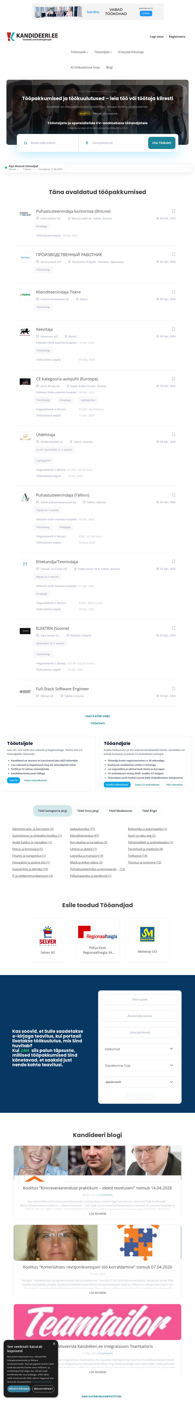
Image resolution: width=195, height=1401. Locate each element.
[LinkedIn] (39, 1324)
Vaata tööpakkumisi (116, 1352)
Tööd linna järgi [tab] (88, 809)
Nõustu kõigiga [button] (19, 1388)
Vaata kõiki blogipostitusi (100, 1234)
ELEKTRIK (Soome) (52, 628)
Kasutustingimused (156, 1346)
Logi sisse (156, 36)
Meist (148, 1332)
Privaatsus (130, 1383)
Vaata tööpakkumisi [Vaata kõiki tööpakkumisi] (35, 780)
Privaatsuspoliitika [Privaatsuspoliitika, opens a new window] (42, 1381)
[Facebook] (16, 1324)
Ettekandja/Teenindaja (57, 561)
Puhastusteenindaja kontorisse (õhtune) (73, 211)
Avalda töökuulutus (117, 784)
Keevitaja (44, 329)
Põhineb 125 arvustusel (97, 113)
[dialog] (31, 1368)
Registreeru (177, 36)
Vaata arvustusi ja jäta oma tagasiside (159, 1370)
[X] (23, 1324)
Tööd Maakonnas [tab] (121, 809)
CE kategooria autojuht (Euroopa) (67, 378)
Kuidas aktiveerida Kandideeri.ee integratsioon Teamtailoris (154, 1192)
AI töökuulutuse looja (85, 67)
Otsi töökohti (161, 143)
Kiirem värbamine (115, 1325)
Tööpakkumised (154, 1318)
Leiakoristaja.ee (22, 1336)
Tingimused (148, 1383)
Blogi (109, 67)
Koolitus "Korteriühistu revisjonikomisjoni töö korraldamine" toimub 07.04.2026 (97, 1192)
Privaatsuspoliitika (156, 1353)
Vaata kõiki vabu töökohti (97, 717)
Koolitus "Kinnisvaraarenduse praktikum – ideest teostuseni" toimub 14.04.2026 (40, 1194)
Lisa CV (14, 780)
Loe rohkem (40, 1210)
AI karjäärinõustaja (131, 52)
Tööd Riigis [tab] (151, 809)
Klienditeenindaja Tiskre (58, 292)
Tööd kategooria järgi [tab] (51, 809)
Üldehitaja (45, 434)
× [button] (54, 1344)
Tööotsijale (78, 52)
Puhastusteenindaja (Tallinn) (62, 495)
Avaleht (149, 1311)
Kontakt (149, 1339)
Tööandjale (102, 52)
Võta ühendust (174, 784)
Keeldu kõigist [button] (43, 1388)
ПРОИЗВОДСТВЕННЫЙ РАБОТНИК (69, 254)
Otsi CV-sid (111, 1318)
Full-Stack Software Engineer (62, 688)
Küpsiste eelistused (171, 1383)
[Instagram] (31, 1324)
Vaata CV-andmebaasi (147, 784)
